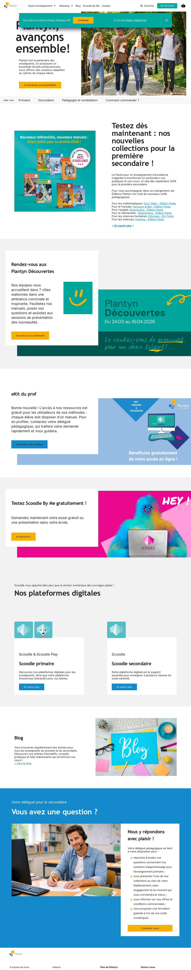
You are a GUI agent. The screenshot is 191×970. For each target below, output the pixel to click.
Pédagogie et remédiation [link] (80, 100)
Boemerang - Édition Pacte (155, 213)
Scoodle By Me (91, 5)
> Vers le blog (22, 763)
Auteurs (56, 967)
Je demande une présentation (40, 85)
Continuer (83, 20)
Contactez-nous (150, 928)
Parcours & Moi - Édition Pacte (152, 206)
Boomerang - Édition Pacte (146, 209)
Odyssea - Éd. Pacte (161, 216)
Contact (106, 5)
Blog (78, 5)
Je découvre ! (23, 536)
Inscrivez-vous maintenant (30, 335)
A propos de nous (19, 967)
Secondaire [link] (46, 100)
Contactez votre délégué (29, 444)
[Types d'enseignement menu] (42, 6)
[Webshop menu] (66, 6)
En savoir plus (31, 686)
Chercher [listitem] (147, 5)
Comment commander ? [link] (122, 100)
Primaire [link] (24, 100)
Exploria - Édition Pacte (149, 219)
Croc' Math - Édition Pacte (159, 203)
